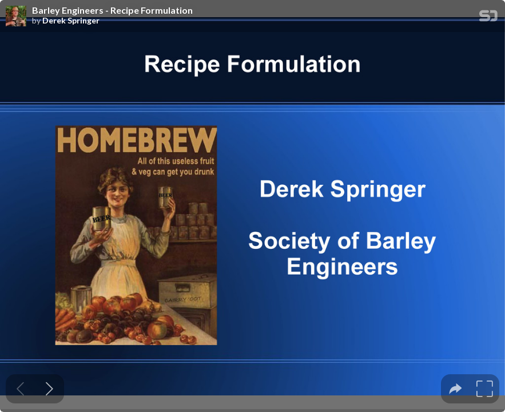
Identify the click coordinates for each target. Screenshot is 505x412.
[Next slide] (49, 389)
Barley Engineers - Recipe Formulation (112, 10)
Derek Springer (71, 21)
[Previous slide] (20, 389)
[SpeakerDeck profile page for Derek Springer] (16, 16)
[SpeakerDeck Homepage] (488, 18)
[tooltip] (455, 389)
